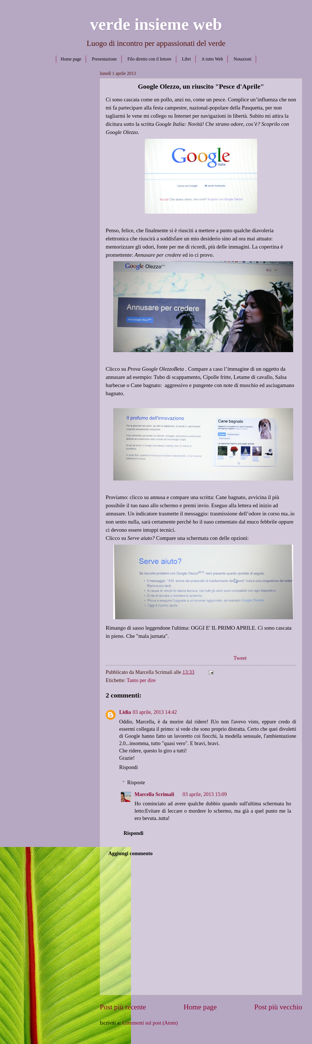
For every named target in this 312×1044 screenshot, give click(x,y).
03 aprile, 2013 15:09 (205, 794)
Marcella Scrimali (154, 794)
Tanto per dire (141, 680)
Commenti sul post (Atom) (150, 1023)
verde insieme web (156, 24)
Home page (71, 59)
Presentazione (104, 59)
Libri (186, 59)
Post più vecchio (278, 1007)
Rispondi (128, 767)
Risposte (136, 782)
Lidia (125, 712)
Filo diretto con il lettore (149, 59)
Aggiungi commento (130, 853)
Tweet (240, 658)
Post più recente (123, 1007)
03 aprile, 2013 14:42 (155, 712)
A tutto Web (212, 59)
